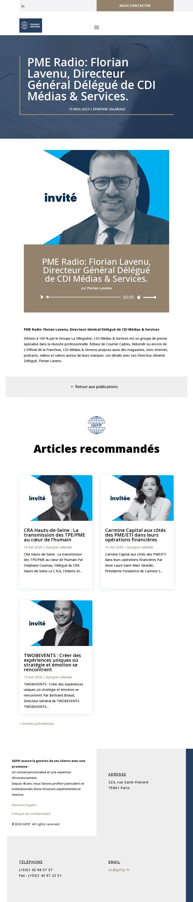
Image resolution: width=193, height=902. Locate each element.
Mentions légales (24, 805)
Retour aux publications (96, 386)
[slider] (84, 297)
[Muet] (139, 297)
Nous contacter (135, 5)
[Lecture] (42, 297)
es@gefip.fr (119, 869)
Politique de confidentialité (31, 814)
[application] (96, 297)
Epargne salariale (109, 109)
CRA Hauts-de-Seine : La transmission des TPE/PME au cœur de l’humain (54, 535)
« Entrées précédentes (36, 723)
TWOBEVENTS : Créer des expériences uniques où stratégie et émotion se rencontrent (52, 662)
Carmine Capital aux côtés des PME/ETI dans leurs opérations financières (135, 535)
